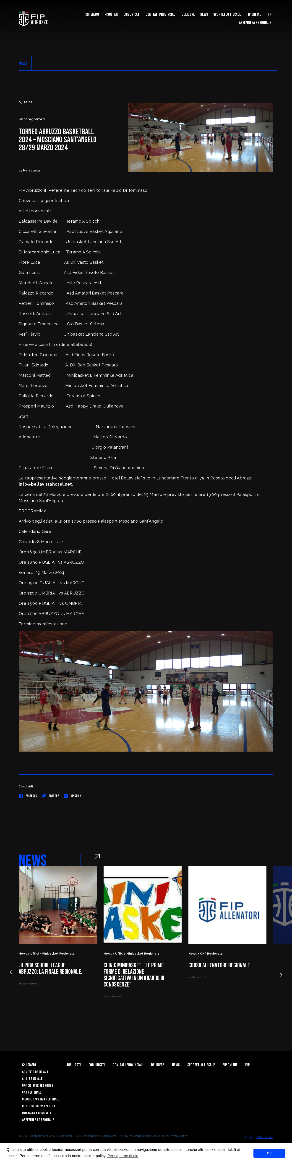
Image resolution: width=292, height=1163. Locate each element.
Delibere (188, 14)
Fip (269, 14)
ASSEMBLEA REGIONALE (255, 22)
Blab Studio (265, 1137)
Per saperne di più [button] (122, 1156)
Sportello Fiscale (227, 14)
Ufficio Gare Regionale (37, 1086)
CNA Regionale (31, 1092)
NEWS (23, 64)
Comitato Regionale (35, 1072)
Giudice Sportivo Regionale (40, 1099)
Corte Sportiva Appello (38, 1106)
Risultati (111, 14)
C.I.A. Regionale (32, 1079)
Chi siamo (92, 14)
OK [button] (269, 1153)
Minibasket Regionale (37, 1113)
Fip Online (253, 14)
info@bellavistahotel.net (45, 484)
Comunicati (132, 14)
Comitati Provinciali (161, 14)
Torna (25, 102)
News (204, 14)
